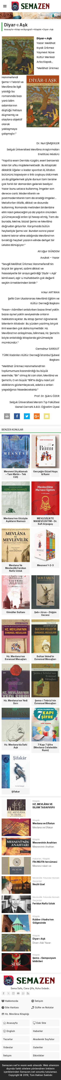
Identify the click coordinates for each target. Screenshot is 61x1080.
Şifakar (16, 791)
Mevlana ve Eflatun (44, 823)
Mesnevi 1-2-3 (45, 565)
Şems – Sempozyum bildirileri (44, 960)
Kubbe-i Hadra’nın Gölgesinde (43, 921)
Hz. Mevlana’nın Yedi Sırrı (15, 702)
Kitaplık (37, 29)
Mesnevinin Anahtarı (45, 842)
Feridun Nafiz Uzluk (44, 903)
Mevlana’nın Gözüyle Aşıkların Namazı (16, 519)
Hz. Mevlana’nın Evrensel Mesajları (16, 657)
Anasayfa (8, 29)
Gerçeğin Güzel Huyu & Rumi (45, 473)
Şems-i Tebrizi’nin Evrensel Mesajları (45, 702)
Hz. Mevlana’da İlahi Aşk (15, 746)
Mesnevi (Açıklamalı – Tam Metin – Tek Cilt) (15, 474)
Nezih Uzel (39, 884)
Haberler (37, 858)
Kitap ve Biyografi (23, 29)
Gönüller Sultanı (15, 612)
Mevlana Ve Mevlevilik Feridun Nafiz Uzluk (15, 568)
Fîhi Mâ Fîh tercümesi (45, 861)
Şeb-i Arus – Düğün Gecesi (45, 613)
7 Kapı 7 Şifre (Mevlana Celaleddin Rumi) (45, 747)
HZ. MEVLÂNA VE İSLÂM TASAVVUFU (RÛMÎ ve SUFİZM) (44, 807)
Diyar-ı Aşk (39, 938)
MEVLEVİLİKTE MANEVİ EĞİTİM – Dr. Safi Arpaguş (45, 521)
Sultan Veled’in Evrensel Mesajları (45, 657)
